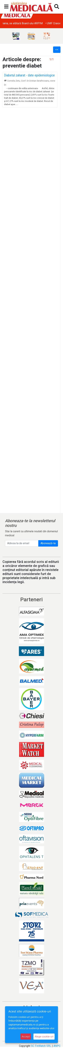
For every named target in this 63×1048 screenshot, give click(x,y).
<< (56, 49)
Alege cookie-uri (44, 1036)
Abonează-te (48, 543)
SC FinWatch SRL (41, 1045)
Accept (26, 1036)
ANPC (56, 1045)
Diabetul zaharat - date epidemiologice (29, 75)
